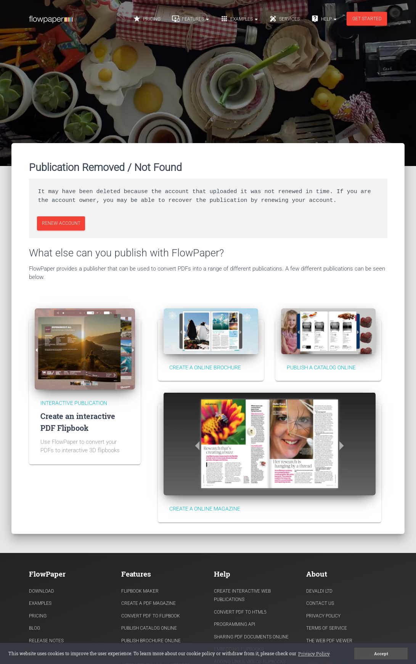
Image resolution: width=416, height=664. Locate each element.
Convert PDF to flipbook (150, 616)
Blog (34, 628)
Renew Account (61, 223)
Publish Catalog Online (149, 628)
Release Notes (46, 640)
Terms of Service (326, 628)
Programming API (234, 624)
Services (284, 19)
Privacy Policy (323, 616)
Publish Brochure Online (151, 640)
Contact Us (320, 603)
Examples (239, 19)
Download (41, 591)
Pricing (147, 19)
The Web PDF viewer (329, 640)
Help (324, 19)
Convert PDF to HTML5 (240, 612)
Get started (366, 18)
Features (190, 19)
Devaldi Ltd (319, 591)
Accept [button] (381, 653)
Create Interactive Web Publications (242, 595)
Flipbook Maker (140, 591)
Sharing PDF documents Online (251, 637)
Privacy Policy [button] (314, 654)
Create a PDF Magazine (148, 603)
